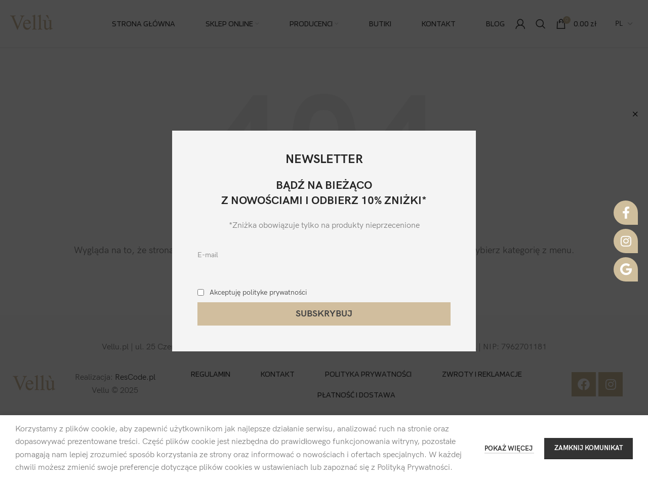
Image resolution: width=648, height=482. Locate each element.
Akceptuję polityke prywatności (258, 292)
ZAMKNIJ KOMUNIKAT (588, 448)
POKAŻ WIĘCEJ (509, 449)
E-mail (207, 255)
